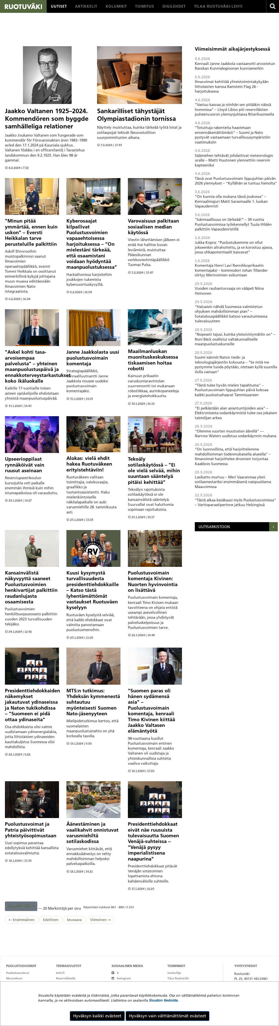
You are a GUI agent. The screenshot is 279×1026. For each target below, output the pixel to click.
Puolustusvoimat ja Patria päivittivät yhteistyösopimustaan (30, 830)
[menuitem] (59, 6)
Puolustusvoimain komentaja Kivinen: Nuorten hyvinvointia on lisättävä (153, 581)
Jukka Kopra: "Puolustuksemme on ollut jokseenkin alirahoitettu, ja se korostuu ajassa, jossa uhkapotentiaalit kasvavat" (234, 247)
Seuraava (74, 920)
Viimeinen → (100, 920)
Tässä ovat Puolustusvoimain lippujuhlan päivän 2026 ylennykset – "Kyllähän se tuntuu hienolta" (236, 181)
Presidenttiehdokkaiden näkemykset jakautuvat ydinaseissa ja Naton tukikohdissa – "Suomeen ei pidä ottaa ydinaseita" (32, 705)
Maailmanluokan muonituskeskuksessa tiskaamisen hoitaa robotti (153, 359)
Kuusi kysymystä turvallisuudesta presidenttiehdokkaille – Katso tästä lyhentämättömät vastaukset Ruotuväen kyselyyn (92, 590)
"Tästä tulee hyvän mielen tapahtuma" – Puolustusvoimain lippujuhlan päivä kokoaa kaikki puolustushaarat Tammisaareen (231, 390)
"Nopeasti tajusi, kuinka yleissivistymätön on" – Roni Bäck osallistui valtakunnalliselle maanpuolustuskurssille (235, 339)
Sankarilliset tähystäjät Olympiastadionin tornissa (136, 115)
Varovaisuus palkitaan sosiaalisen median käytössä (153, 226)
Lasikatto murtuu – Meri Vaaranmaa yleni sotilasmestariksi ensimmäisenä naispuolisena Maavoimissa (233, 482)
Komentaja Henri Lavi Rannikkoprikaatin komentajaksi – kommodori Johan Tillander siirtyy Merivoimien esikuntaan (231, 270)
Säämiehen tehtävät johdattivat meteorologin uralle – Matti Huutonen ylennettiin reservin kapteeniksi (234, 160)
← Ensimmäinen (22, 920)
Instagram (121, 978)
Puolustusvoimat (17, 973)
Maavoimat (14, 978)
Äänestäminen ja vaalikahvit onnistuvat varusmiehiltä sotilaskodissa (92, 832)
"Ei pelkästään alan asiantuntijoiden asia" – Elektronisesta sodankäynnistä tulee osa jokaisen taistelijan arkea (236, 413)
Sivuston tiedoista (163, 1000)
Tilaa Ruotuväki (178, 978)
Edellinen (51, 920)
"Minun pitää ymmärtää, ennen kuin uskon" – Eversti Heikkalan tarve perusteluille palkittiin (31, 232)
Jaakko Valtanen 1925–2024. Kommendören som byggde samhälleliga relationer (46, 118)
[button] (21, 906)
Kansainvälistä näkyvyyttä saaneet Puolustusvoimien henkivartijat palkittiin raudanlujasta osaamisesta (31, 587)
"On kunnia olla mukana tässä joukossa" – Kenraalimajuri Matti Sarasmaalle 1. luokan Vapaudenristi (231, 201)
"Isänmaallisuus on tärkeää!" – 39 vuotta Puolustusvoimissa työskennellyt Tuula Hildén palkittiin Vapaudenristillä (233, 224)
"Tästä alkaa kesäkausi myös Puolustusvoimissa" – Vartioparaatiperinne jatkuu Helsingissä (235, 502)
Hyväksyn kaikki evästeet (97, 1015)
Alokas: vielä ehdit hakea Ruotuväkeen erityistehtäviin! (89, 464)
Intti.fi (60, 973)
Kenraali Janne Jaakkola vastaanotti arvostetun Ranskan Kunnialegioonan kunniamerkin (235, 66)
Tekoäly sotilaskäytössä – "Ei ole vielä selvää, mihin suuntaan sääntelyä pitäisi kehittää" (154, 470)
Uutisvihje (174, 973)
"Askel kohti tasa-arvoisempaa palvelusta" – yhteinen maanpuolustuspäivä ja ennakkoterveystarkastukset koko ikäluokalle (38, 366)
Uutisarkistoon (214, 526)
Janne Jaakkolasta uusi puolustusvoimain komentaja (92, 358)
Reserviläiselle (66, 978)
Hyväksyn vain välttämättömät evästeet (167, 1015)
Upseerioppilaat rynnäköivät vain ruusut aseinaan (24, 464)
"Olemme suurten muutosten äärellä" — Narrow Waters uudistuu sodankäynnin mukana (235, 433)
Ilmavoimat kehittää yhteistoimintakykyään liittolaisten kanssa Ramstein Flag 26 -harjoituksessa (232, 86)
